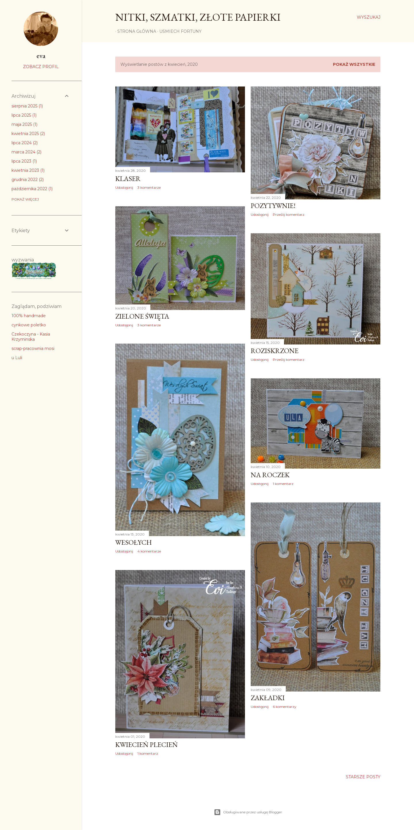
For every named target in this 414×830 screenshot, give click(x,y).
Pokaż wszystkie (354, 64)
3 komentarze (149, 187)
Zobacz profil (41, 66)
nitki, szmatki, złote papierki (198, 17)
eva (41, 55)
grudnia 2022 (28, 179)
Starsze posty (363, 776)
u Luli (17, 357)
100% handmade (29, 315)
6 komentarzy (284, 706)
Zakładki (268, 697)
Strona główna (134, 31)
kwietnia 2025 (28, 133)
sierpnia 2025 (27, 106)
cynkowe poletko (29, 325)
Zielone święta (142, 316)
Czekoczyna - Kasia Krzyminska (31, 337)
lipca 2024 (25, 142)
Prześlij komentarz (288, 214)
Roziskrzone (274, 350)
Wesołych (133, 542)
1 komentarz (283, 484)
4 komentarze (149, 551)
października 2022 (32, 188)
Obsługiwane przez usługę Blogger (248, 812)
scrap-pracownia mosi (33, 348)
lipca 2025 (24, 115)
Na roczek (270, 474)
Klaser (128, 178)
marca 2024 (26, 152)
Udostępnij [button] (124, 187)
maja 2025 (24, 124)
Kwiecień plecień (146, 744)
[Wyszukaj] (368, 17)
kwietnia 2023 (28, 170)
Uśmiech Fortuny (178, 31)
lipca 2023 (24, 161)
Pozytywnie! (273, 205)
